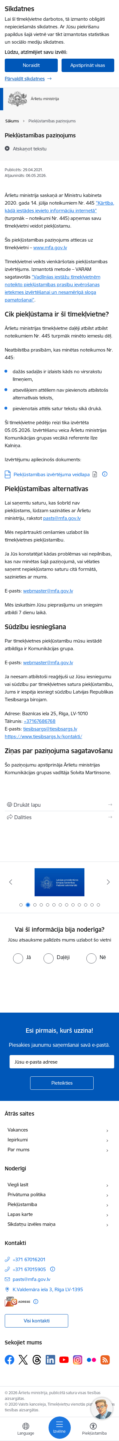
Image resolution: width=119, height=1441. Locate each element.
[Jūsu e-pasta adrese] (62, 1061)
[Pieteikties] (62, 1083)
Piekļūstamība (22, 1204)
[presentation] (53, 987)
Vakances (18, 1130)
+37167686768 (40, 721)
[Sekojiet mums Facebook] (9, 1360)
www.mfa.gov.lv (50, 247)
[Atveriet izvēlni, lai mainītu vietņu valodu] (26, 1430)
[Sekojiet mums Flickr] (91, 1359)
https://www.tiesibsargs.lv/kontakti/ (43, 736)
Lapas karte (20, 1214)
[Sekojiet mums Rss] (105, 1360)
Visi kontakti (37, 1321)
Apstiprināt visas (87, 65)
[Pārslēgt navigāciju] (60, 1427)
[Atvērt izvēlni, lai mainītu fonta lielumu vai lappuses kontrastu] (93, 1430)
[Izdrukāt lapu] (59, 805)
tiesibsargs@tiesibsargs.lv (50, 729)
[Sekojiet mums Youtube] (64, 1359)
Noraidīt (31, 65)
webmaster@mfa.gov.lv (48, 591)
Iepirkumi (18, 1140)
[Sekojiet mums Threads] (37, 1360)
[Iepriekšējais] (10, 882)
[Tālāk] (108, 882)
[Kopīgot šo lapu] (59, 817)
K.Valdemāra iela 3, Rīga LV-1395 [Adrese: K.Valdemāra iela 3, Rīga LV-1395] (48, 1289)
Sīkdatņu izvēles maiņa (32, 1224)
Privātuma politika (27, 1194)
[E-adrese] (17, 1301)
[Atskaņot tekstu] (30, 148)
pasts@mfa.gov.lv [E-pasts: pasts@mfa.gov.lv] (31, 1279)
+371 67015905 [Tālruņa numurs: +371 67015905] (29, 1269)
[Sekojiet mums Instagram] (78, 1360)
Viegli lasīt (18, 1185)
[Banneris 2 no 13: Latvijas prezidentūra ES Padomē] (59, 882)
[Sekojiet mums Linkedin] (50, 1360)
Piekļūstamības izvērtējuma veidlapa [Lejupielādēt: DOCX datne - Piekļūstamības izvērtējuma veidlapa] (52, 474)
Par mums (19, 1149)
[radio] (22, 957)
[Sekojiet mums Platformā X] (23, 1360)
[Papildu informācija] (104, 474)
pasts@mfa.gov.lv (62, 518)
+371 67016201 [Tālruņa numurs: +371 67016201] (29, 1259)
